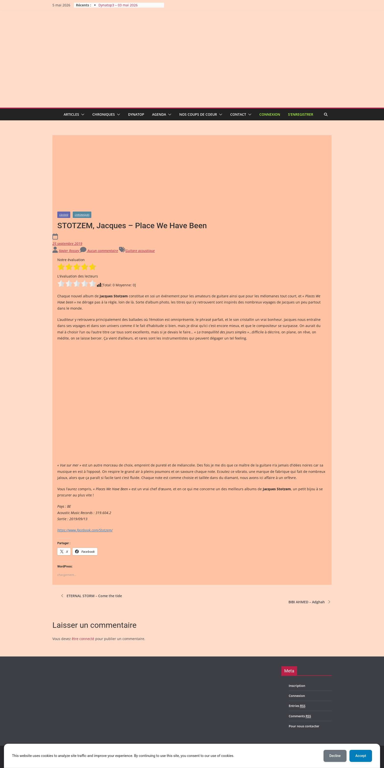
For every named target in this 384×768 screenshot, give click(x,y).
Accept (360, 756)
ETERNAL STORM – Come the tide (91, 595)
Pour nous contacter (304, 726)
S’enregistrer (300, 114)
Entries (297, 706)
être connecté (83, 638)
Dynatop (136, 114)
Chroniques (103, 114)
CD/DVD (63, 214)
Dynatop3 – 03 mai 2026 (118, 5)
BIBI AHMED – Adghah (310, 601)
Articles (71, 114)
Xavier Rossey (69, 250)
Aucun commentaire (99, 250)
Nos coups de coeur (198, 114)
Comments (300, 716)
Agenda (159, 114)
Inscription (297, 685)
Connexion (269, 114)
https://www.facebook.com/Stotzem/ (85, 530)
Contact (238, 114)
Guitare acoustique (140, 250)
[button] (81, 114)
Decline (335, 756)
